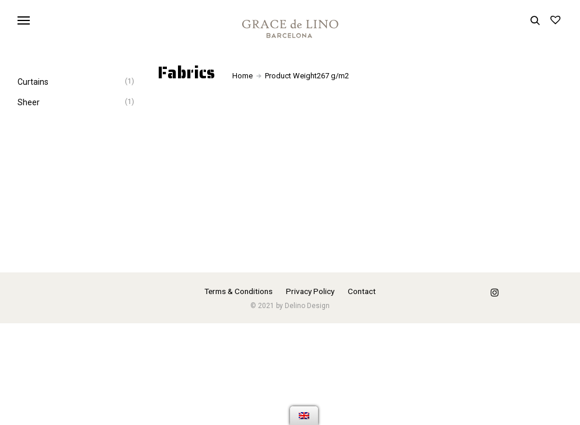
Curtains (33, 82)
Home (242, 75)
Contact (362, 291)
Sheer (29, 102)
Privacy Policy (310, 291)
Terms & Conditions (238, 291)
